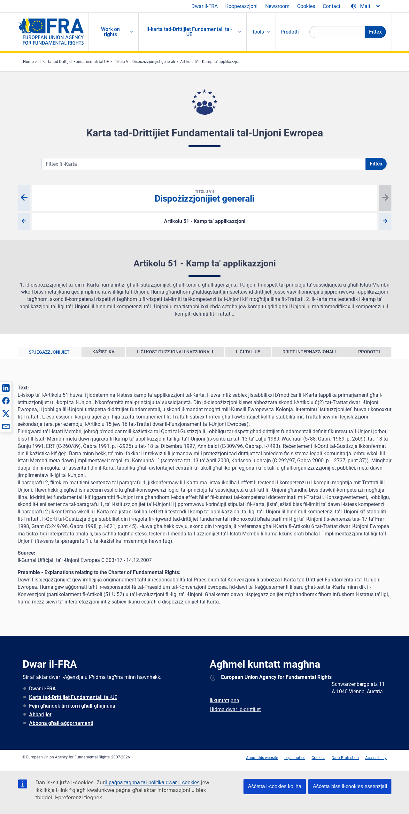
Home (28, 61)
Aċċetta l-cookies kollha (274, 786)
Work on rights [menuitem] (110, 31)
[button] (6, 387)
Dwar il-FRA (204, 6)
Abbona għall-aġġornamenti (61, 723)
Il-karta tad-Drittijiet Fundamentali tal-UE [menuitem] (189, 31)
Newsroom (277, 6)
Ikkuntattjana (224, 700)
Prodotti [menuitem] (290, 32)
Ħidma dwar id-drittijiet (235, 709)
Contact (331, 6)
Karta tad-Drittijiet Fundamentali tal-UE (73, 697)
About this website (262, 758)
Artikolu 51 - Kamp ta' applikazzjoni (211, 61)
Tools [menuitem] (258, 32)
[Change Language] (366, 6)
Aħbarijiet (40, 714)
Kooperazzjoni (241, 6)
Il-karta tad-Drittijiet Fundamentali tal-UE (74, 61)
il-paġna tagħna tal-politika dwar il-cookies (152, 782)
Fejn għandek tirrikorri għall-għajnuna (72, 706)
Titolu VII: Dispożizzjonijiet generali (145, 61)
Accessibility (376, 758)
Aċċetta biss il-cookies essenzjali (350, 786)
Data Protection (345, 758)
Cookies (306, 6)
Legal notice (294, 758)
